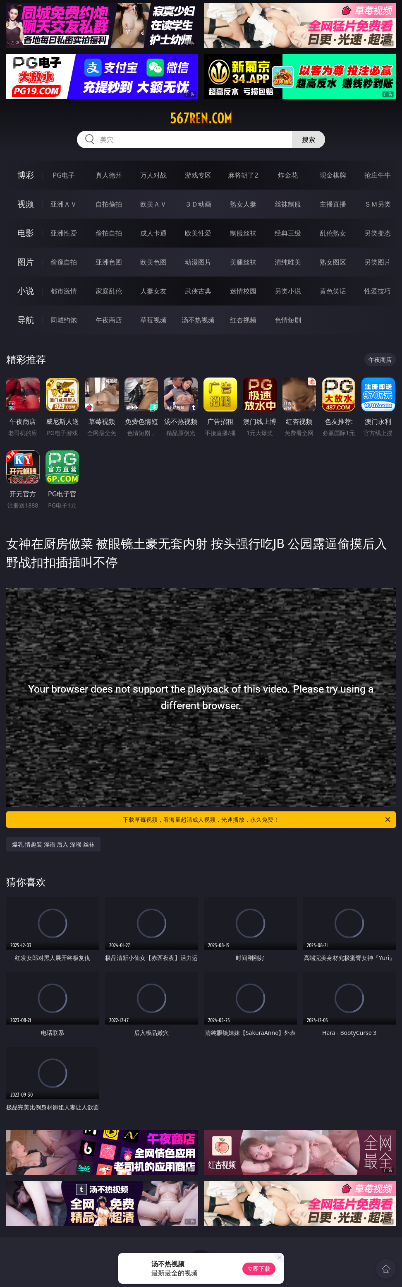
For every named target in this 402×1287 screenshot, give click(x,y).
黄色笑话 (333, 291)
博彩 (25, 174)
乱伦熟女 (333, 233)
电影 (25, 232)
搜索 (308, 139)
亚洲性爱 (63, 233)
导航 (25, 319)
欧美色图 (153, 262)
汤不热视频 (198, 320)
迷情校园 (243, 291)
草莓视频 (153, 320)
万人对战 (153, 175)
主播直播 (333, 204)
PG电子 (64, 175)
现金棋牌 (333, 175)
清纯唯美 (288, 262)
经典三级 (288, 233)
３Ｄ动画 (198, 204)
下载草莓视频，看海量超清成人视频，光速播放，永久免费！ (257, 820)
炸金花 (288, 175)
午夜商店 (109, 320)
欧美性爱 (198, 233)
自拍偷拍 (109, 204)
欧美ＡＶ (153, 204)
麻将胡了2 (243, 175)
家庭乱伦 (109, 291)
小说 (25, 290)
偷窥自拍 (63, 262)
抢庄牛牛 (377, 175)
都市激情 (63, 291)
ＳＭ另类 (377, 204)
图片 (25, 261)
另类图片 (377, 262)
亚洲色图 (109, 262)
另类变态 (377, 233)
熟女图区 (333, 262)
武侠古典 (198, 291)
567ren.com (201, 118)
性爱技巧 (377, 291)
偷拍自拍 (109, 233)
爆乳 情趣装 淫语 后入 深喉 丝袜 (53, 844)
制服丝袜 (243, 233)
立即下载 (258, 1269)
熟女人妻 (243, 204)
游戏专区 (198, 175)
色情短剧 (288, 320)
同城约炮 (63, 320)
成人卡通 (153, 233)
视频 (25, 203)
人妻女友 (153, 291)
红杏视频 (243, 320)
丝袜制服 (288, 204)
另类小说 (288, 291)
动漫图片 (198, 262)
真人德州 (109, 175)
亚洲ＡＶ (63, 204)
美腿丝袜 (243, 262)
